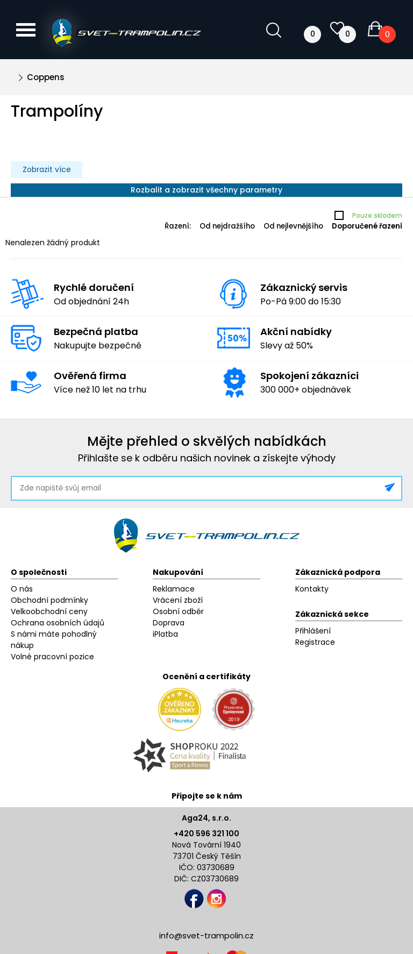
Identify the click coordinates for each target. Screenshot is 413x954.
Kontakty (312, 588)
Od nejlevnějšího (293, 226)
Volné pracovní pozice (52, 656)
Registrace (315, 642)
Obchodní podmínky (49, 600)
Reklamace (174, 588)
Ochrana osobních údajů (57, 622)
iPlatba (165, 634)
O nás (22, 588)
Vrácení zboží (178, 600)
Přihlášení (313, 630)
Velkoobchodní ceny (49, 611)
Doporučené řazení (367, 226)
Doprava (168, 622)
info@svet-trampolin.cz (206, 935)
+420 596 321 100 (206, 833)
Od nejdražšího (227, 226)
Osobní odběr (178, 611)
